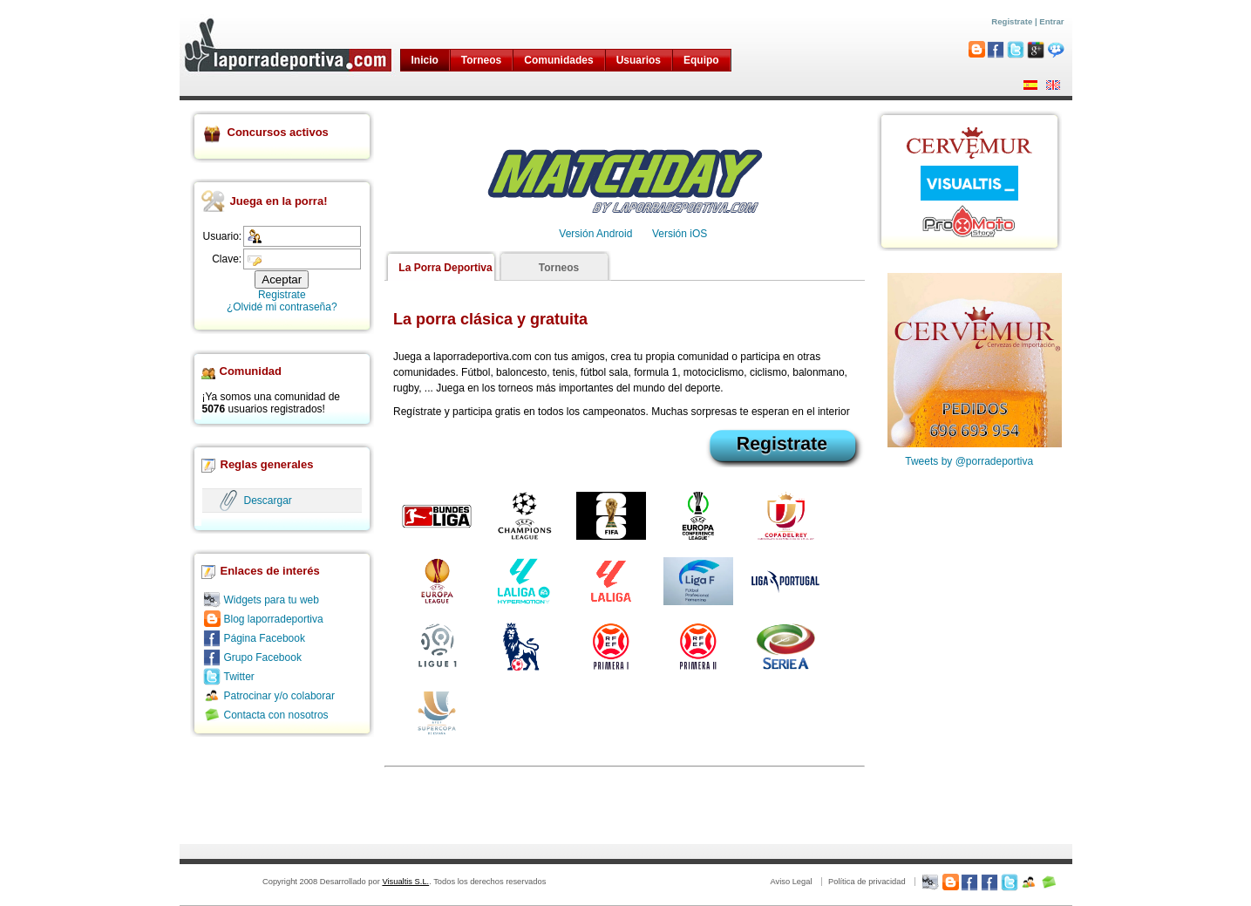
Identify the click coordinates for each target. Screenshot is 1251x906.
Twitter (239, 677)
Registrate (1011, 21)
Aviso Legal (791, 881)
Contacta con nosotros (276, 715)
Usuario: (222, 236)
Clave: (226, 259)
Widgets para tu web (271, 600)
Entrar (1051, 21)
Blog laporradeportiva (273, 619)
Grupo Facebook (263, 657)
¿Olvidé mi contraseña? (282, 307)
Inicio (425, 60)
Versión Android (595, 234)
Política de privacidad (867, 881)
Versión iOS (679, 234)
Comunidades (558, 60)
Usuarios (638, 60)
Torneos (481, 60)
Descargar (268, 500)
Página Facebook (264, 638)
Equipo (701, 60)
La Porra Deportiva (445, 268)
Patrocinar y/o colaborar (279, 696)
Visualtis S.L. (405, 881)
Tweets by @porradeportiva (969, 461)
